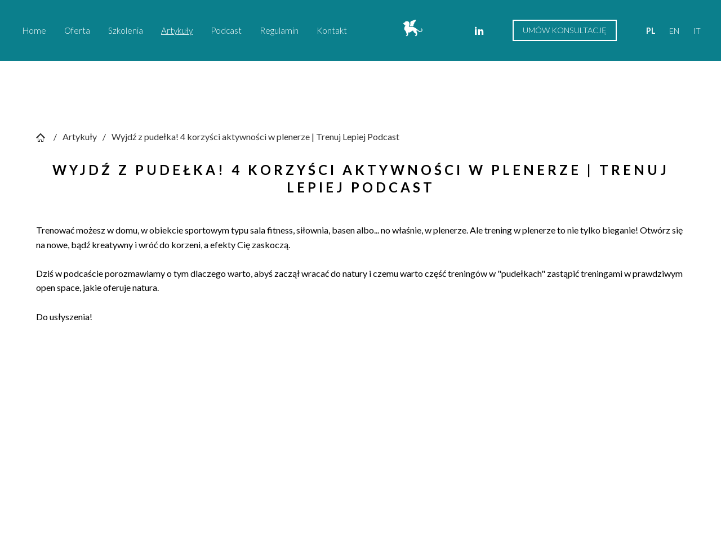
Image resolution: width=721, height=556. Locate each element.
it (697, 30)
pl (651, 30)
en (674, 30)
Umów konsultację (565, 30)
